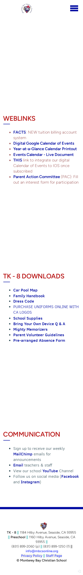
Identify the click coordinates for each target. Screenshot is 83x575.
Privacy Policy (31, 556)
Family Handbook (29, 296)
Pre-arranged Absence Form (39, 340)
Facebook (70, 476)
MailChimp (23, 454)
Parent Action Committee (37, 176)
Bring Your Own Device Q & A (39, 323)
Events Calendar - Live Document (43, 154)
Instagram (30, 482)
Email (18, 465)
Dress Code (23, 301)
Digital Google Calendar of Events (43, 143)
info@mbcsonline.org (42, 551)
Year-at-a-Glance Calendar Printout (45, 148)
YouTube (50, 471)
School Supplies (27, 318)
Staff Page (54, 556)
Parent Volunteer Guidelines (38, 335)
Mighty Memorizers (30, 329)
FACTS (19, 132)
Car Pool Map (25, 290)
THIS (18, 160)
